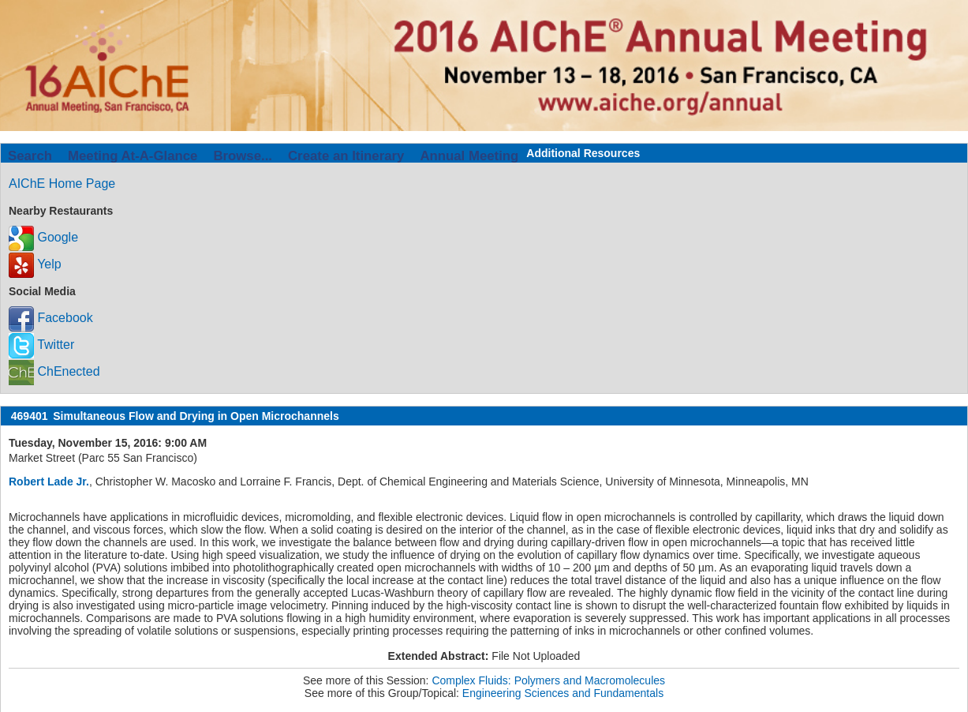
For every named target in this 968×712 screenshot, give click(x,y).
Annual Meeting (469, 155)
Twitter (41, 344)
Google (43, 237)
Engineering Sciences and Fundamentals (562, 693)
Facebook (51, 317)
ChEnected (54, 371)
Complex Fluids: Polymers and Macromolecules (548, 680)
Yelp (35, 264)
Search (30, 155)
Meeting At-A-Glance (132, 155)
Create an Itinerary (346, 155)
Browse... (242, 155)
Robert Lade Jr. (49, 481)
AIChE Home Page (62, 183)
